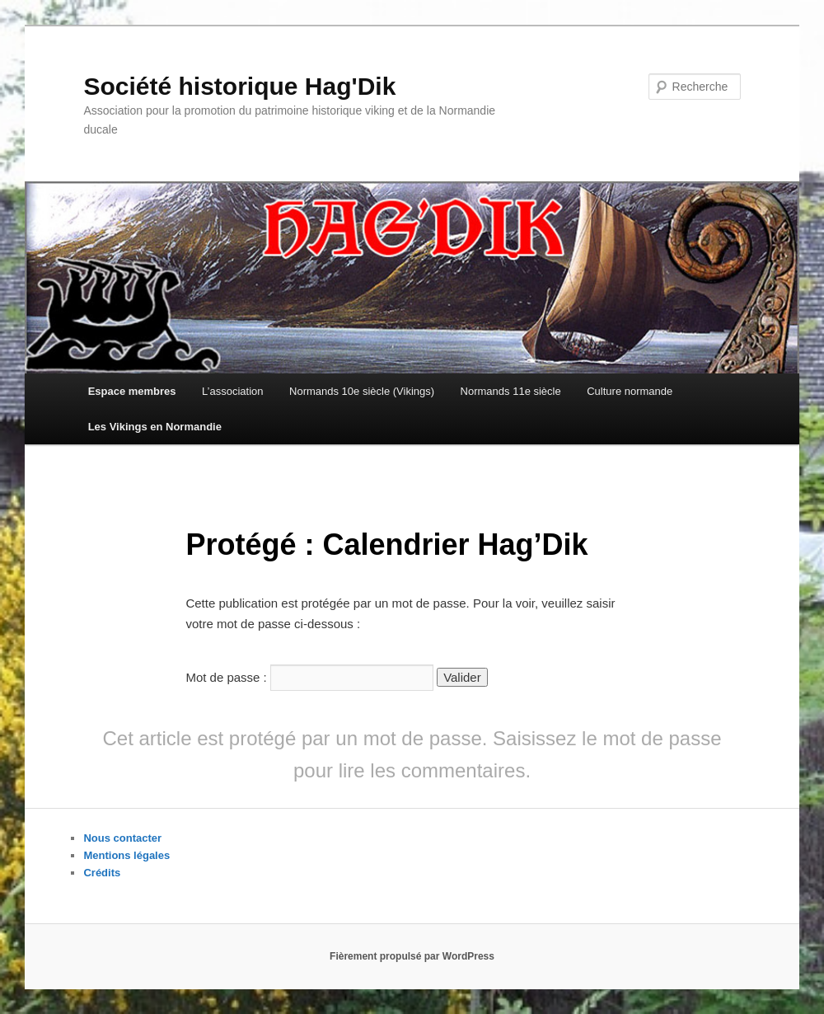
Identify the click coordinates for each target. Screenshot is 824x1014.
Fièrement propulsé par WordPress (412, 956)
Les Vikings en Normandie (155, 426)
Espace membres (132, 391)
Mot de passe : (309, 677)
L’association (232, 391)
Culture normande (629, 391)
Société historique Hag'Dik (239, 86)
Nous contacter (122, 838)
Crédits (101, 872)
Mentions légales (126, 855)
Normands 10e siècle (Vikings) (361, 391)
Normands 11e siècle (511, 391)
